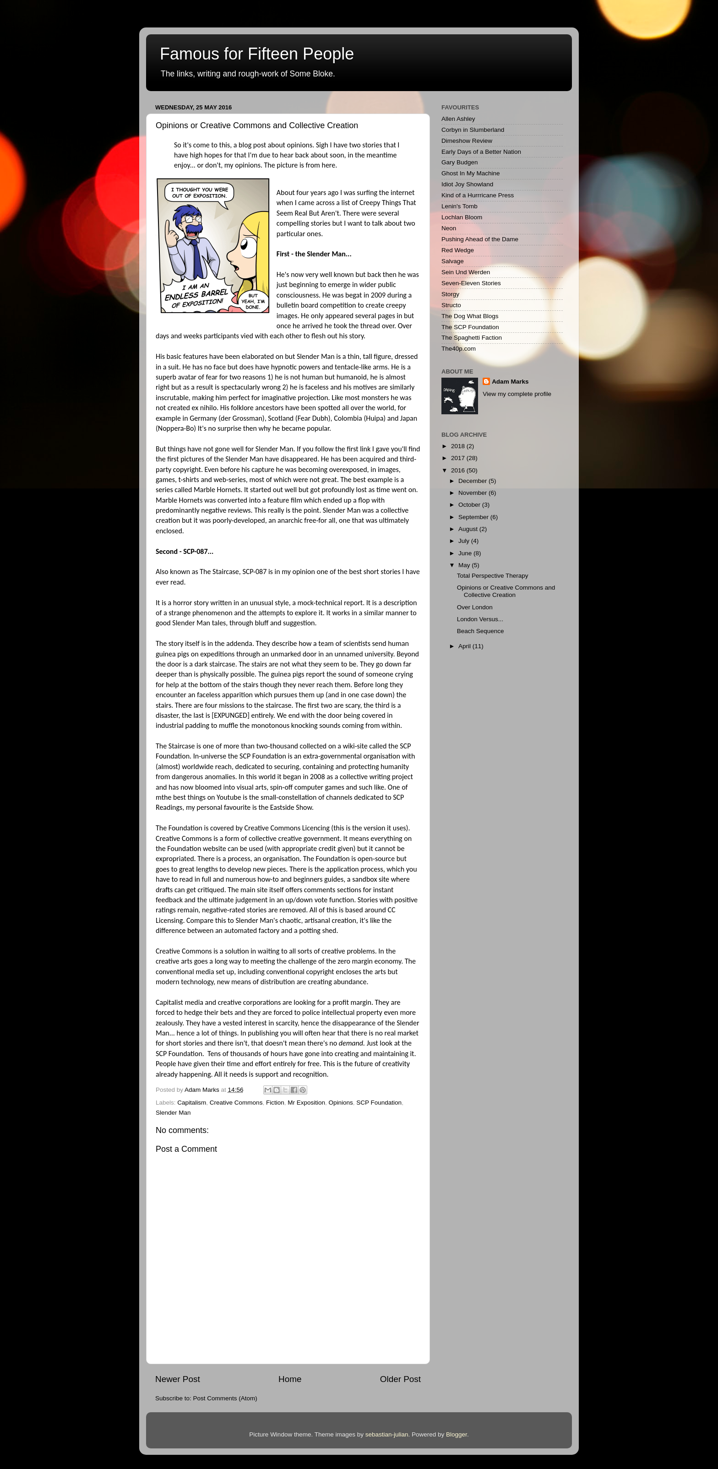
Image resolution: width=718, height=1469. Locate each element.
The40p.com (458, 348)
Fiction (275, 1102)
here (328, 165)
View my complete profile (517, 393)
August (468, 529)
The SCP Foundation (470, 327)
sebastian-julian (386, 1434)
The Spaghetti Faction (471, 337)
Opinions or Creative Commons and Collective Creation (506, 591)
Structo (451, 305)
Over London (475, 607)
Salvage (452, 261)
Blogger (456, 1434)
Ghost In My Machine (470, 173)
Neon (448, 228)
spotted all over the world (356, 407)
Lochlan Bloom (461, 217)
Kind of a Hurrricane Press (477, 195)
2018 (459, 446)
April (465, 646)
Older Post (400, 1379)
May (465, 565)
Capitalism (191, 1102)
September (474, 517)
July (464, 540)
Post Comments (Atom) (225, 1398)
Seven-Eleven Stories (471, 283)
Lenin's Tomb (459, 206)
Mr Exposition (306, 1102)
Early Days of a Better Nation (481, 151)
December (473, 480)
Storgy (450, 294)
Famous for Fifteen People (257, 53)
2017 (459, 458)
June (465, 553)
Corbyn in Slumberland (472, 129)
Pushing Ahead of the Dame (479, 239)
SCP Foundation (379, 1102)
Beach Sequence (480, 631)
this (338, 828)
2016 (459, 470)
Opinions (340, 1102)
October (470, 504)
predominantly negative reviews (203, 510)
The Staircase (219, 571)
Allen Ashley (458, 118)
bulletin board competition (316, 305)
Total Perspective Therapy (492, 575)
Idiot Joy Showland (467, 184)
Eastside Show (291, 807)
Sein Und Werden (465, 272)
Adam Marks (510, 381)
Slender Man (173, 1112)
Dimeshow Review (466, 140)
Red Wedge (457, 250)
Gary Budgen (459, 162)
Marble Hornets (217, 489)
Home (289, 1379)
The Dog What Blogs (470, 316)
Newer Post (177, 1379)
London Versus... (480, 619)
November (473, 492)
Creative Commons (236, 1102)
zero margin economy (369, 961)
